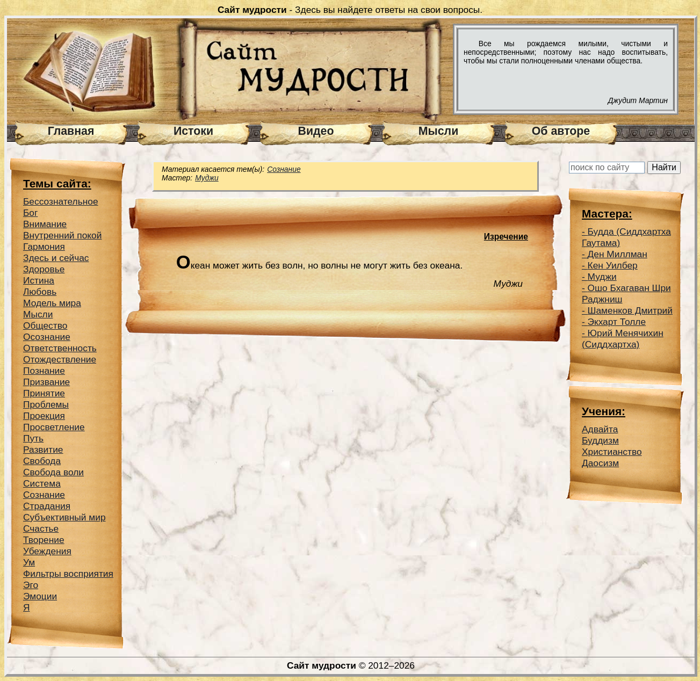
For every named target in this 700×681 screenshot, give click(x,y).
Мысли (438, 131)
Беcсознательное (60, 201)
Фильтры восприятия (68, 573)
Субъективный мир (64, 517)
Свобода (42, 460)
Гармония (44, 246)
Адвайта (600, 429)
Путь (33, 438)
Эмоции (40, 596)
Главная (71, 131)
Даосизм (600, 463)
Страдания (46, 506)
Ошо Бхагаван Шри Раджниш (626, 293)
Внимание (45, 224)
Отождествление (59, 359)
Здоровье (43, 269)
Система (42, 483)
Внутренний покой (62, 235)
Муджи (207, 177)
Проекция (44, 415)
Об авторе (561, 131)
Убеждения (47, 551)
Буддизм (600, 440)
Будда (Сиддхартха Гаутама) (626, 237)
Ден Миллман (617, 254)
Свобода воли (53, 472)
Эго (30, 584)
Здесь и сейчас (56, 257)
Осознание (46, 336)
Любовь (39, 291)
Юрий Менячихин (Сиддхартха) (622, 339)
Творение (43, 539)
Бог (30, 212)
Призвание (46, 381)
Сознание (44, 494)
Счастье (41, 528)
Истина (38, 280)
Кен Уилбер (613, 265)
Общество (45, 325)
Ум (29, 562)
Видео (316, 131)
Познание (44, 370)
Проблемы (46, 404)
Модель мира (52, 303)
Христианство (612, 451)
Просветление (54, 427)
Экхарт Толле (617, 321)
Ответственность (60, 348)
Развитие (43, 449)
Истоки (193, 131)
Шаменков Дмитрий (630, 310)
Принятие (44, 393)
